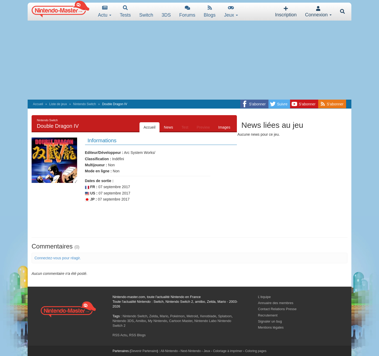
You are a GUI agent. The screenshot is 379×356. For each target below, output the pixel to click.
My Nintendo (157, 321)
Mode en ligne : (98, 171)
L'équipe (264, 297)
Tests (125, 11)
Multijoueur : (96, 165)
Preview (203, 127)
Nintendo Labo (205, 321)
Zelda (153, 316)
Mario (164, 316)
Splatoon (225, 316)
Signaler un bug (270, 321)
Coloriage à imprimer (227, 351)
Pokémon (177, 316)
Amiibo (141, 321)
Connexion (318, 11)
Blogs (210, 11)
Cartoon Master (180, 321)
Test (185, 127)
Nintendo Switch (84, 104)
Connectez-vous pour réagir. (57, 258)
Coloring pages (255, 351)
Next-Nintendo (191, 351)
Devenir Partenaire (144, 351)
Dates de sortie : (99, 181)
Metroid (192, 316)
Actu (104, 11)
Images (224, 127)
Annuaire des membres (275, 303)
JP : (91, 199)
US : (91, 193)
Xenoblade (208, 316)
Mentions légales (271, 327)
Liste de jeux (58, 104)
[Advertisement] (189, 60)
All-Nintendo (169, 351)
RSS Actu (120, 335)
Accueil (38, 104)
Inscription (286, 11)
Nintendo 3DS (123, 321)
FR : (91, 187)
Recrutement (267, 315)
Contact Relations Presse (277, 309)
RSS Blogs (137, 335)
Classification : (98, 159)
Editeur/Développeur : (104, 152)
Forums (187, 11)
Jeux (231, 11)
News (168, 127)
